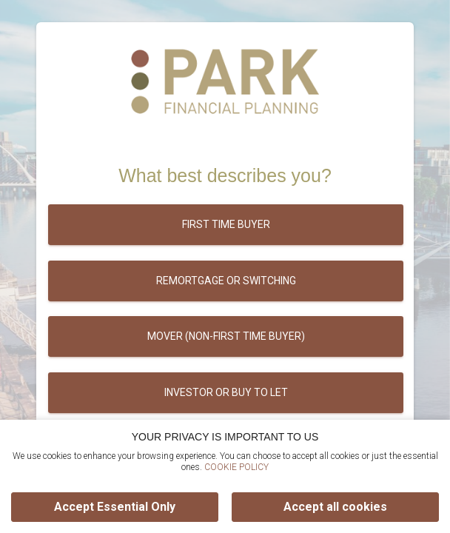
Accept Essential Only (114, 507)
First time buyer (226, 224)
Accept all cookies (335, 507)
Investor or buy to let (226, 392)
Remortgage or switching (226, 280)
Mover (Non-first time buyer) (226, 336)
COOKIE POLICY (236, 467)
